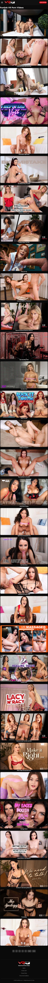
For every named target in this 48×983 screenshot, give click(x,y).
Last (34, 951)
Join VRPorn (43, 2)
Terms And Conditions (24, 975)
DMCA (24, 968)
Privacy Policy (24, 973)
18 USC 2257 (24, 970)
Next (29, 951)
